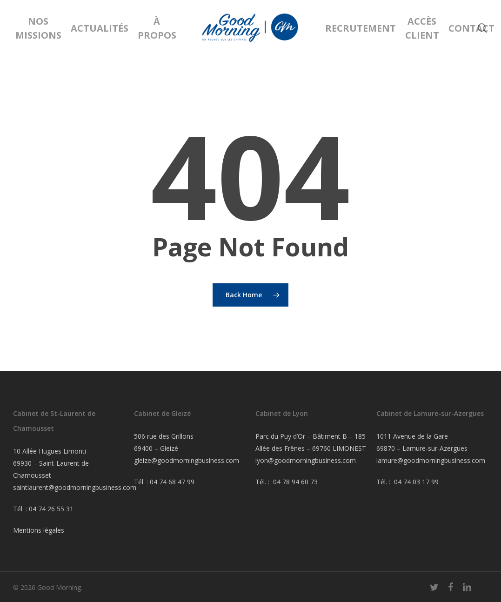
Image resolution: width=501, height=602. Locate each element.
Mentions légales (38, 530)
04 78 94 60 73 (295, 481)
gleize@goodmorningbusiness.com (186, 460)
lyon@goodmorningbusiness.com (305, 460)
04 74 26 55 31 (51, 508)
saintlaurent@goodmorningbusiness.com (74, 487)
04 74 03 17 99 (416, 481)
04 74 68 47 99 (172, 481)
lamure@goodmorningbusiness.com (430, 460)
